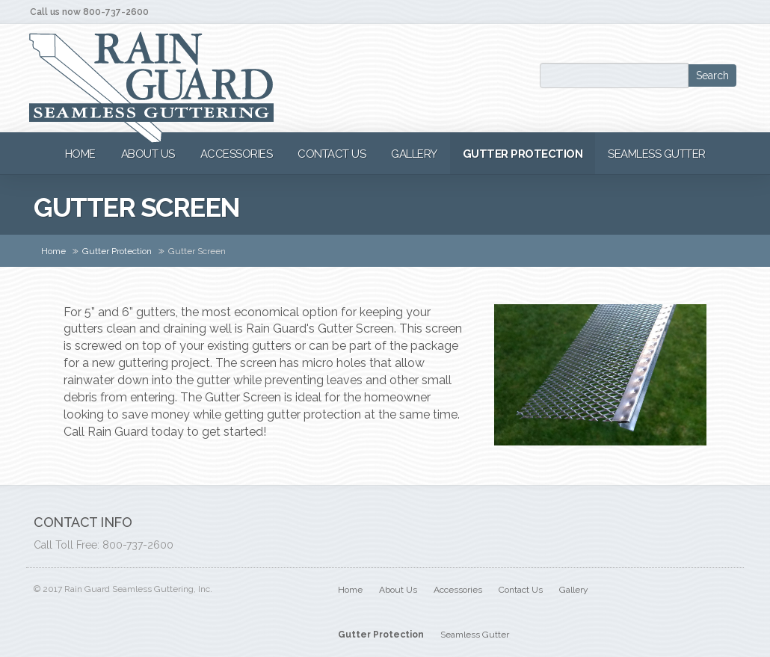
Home (53, 251)
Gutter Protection (117, 251)
